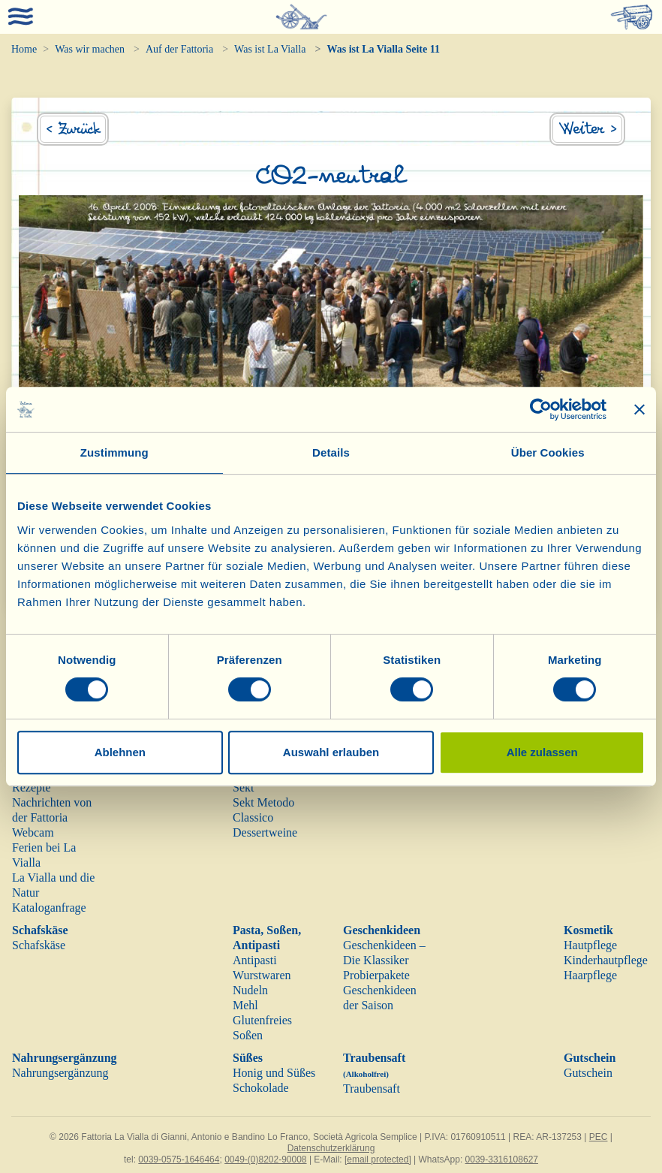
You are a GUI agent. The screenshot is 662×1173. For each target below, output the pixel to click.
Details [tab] (331, 452)
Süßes (248, 1057)
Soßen (248, 1035)
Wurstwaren (262, 975)
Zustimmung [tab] (114, 452)
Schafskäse (40, 930)
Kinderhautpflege (606, 960)
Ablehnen (120, 752)
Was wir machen (90, 49)
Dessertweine (265, 832)
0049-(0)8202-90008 (265, 1159)
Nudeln (250, 990)
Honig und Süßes (274, 1072)
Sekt (243, 787)
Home (24, 49)
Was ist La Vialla (269, 49)
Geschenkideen (381, 930)
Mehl (245, 1005)
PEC (598, 1137)
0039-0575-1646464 (178, 1159)
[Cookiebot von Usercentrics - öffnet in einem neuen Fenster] (540, 409)
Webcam (33, 832)
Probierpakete (376, 975)
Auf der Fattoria (179, 49)
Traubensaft (371, 1088)
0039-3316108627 (501, 1159)
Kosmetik (588, 930)
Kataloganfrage (49, 907)
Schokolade (261, 1087)
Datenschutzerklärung (331, 1148)
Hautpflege (590, 945)
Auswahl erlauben (331, 752)
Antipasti (255, 960)
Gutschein (589, 1057)
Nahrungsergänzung (64, 1057)
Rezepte (31, 787)
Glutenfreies (262, 1020)
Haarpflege (590, 975)
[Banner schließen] (639, 409)
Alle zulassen (542, 752)
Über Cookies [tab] (548, 452)
